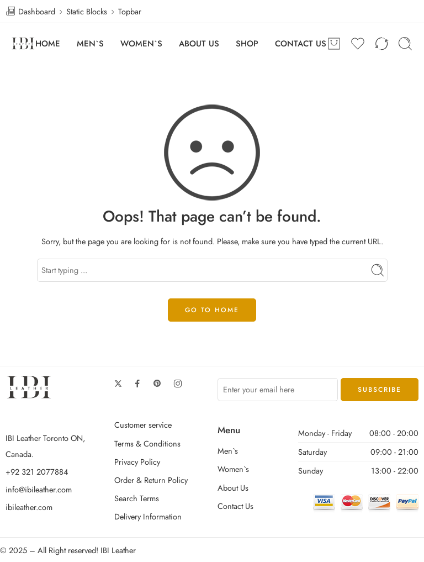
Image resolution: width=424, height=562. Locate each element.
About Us (233, 487)
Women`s (233, 469)
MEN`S (90, 44)
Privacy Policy (137, 462)
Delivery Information (148, 516)
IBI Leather (118, 550)
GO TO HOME (212, 310)
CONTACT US (300, 44)
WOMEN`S (141, 44)
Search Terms (136, 498)
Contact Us (235, 506)
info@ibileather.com (39, 489)
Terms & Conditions (147, 443)
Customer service (143, 424)
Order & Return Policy (151, 480)
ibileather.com (29, 507)
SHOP (247, 44)
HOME (47, 44)
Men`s (228, 450)
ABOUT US (199, 44)
